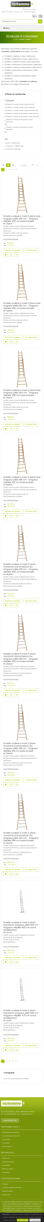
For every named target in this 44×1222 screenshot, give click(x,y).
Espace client (5, 1195)
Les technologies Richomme (10, 1136)
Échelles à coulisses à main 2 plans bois (19, 104)
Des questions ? (6, 1146)
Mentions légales (7, 1191)
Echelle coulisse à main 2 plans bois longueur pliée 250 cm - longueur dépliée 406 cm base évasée (21, 219)
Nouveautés (5, 1165)
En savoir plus (35, 1220)
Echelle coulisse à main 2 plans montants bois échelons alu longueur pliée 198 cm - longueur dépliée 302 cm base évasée (20, 747)
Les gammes (5, 1139)
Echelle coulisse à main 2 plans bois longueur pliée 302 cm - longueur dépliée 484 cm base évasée (21, 306)
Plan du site (5, 1158)
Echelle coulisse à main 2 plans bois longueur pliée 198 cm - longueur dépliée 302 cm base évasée (21, 480)
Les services (5, 1143)
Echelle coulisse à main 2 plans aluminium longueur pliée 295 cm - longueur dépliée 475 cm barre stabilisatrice (21, 1014)
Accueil (15, 39)
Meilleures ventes (7, 1169)
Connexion (40, 16)
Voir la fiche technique (10, 239)
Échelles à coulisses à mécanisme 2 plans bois (21, 113)
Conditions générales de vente (11, 1188)
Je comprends (22, 1220)
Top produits (5, 1172)
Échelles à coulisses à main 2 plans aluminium (21, 110)
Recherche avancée (7, 1162)
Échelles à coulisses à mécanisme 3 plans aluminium (19, 128)
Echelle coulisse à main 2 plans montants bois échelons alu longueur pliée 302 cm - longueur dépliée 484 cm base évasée (20, 568)
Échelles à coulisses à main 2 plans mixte (19, 107)
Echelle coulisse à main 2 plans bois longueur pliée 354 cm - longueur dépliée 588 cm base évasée (21, 393)
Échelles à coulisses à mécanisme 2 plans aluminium (19, 120)
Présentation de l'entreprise (10, 1132)
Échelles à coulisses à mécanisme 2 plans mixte (21, 116)
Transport (4, 1184)
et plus (12, 149)
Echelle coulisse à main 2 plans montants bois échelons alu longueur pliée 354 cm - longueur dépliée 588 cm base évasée (20, 836)
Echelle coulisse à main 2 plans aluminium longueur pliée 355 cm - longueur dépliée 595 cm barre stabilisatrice (21, 926)
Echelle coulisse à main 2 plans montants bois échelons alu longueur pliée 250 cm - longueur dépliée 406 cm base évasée (20, 657)
